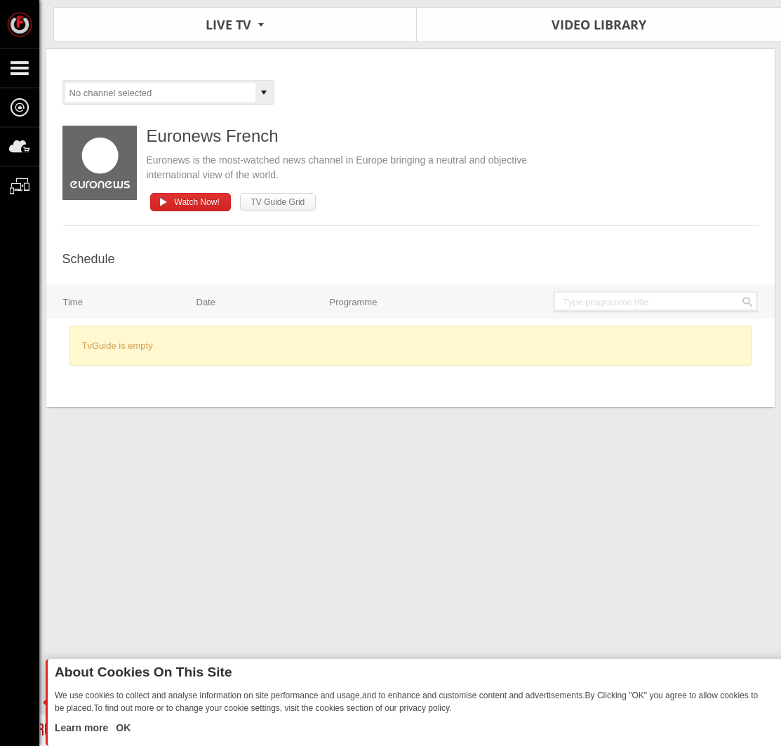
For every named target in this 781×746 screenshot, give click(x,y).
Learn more (83, 727)
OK (122, 727)
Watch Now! (197, 202)
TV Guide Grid (278, 202)
